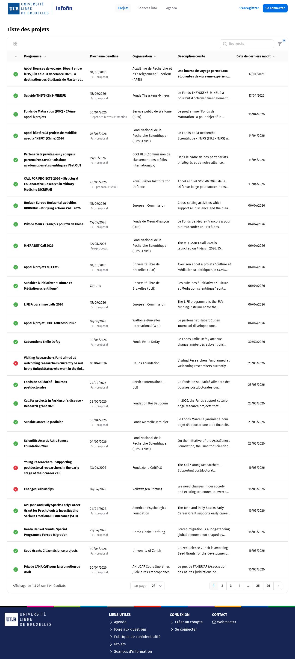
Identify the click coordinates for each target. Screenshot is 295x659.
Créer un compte (189, 622)
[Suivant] (278, 586)
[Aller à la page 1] (214, 586)
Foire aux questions (130, 629)
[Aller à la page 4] (239, 586)
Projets (120, 644)
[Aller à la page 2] (222, 586)
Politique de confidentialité (137, 637)
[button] (15, 56)
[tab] (123, 8)
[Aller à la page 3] (231, 586)
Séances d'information (133, 651)
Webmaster (226, 622)
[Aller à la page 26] (268, 586)
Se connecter (186, 629)
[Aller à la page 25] (258, 586)
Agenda (120, 622)
